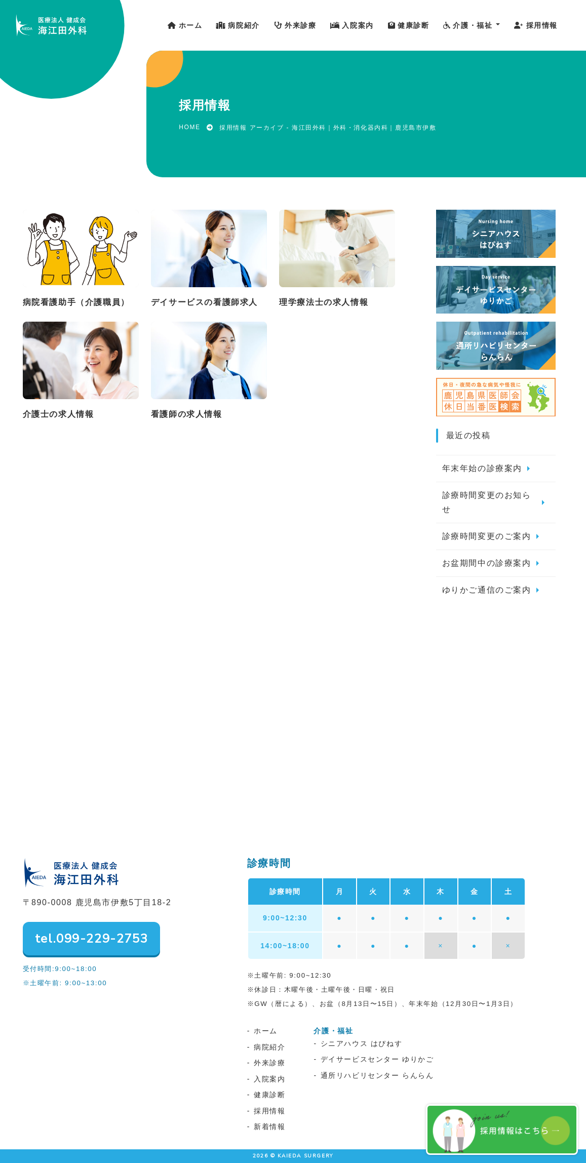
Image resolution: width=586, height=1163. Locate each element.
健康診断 (269, 1095)
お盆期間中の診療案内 (486, 563)
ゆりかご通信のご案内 (486, 590)
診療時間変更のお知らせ (486, 502)
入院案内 (269, 1079)
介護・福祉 (333, 1031)
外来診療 (269, 1063)
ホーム (266, 1031)
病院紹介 (269, 1047)
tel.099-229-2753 (91, 939)
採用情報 (269, 1111)
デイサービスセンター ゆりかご (377, 1059)
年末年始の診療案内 (482, 468)
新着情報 (269, 1126)
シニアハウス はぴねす (362, 1043)
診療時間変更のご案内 (486, 536)
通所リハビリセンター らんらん (377, 1075)
